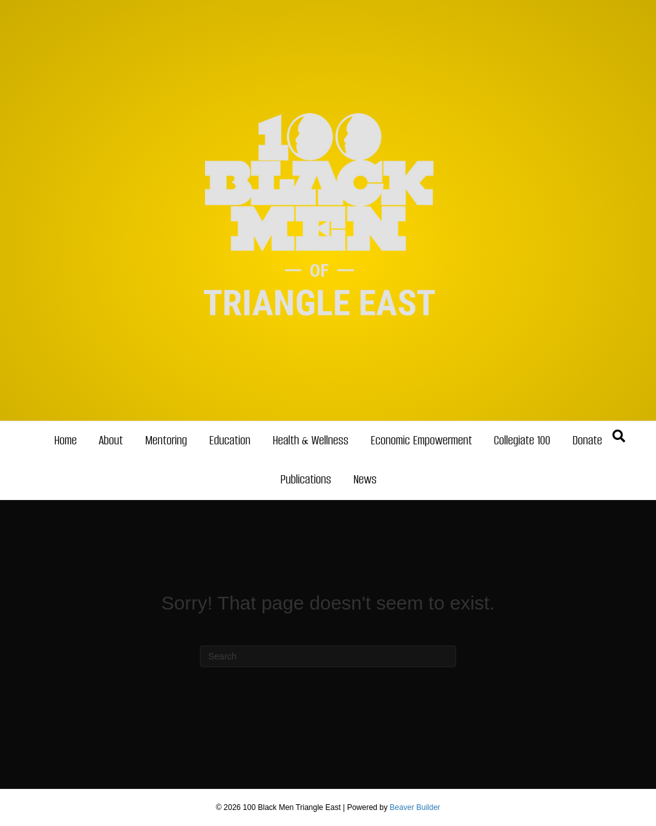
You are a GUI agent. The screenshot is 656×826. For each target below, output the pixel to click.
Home (65, 440)
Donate (587, 440)
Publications (305, 479)
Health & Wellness (310, 440)
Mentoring (166, 440)
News (365, 479)
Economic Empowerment (421, 440)
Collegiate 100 (522, 440)
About (111, 440)
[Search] (618, 436)
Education (229, 440)
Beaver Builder (415, 807)
